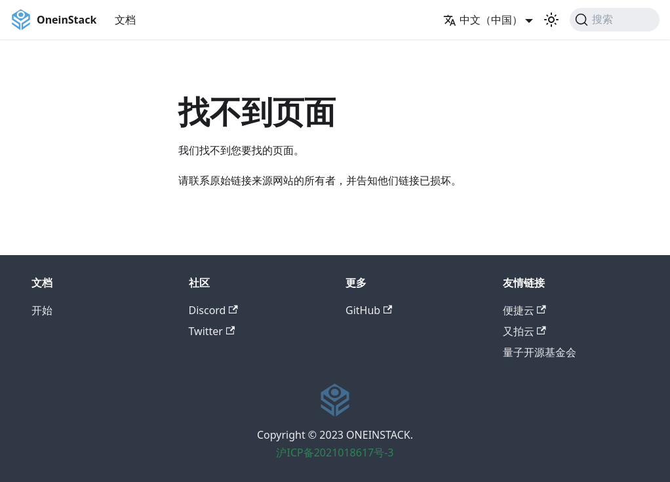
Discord (213, 310)
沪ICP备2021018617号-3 (334, 452)
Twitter (212, 331)
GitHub (368, 310)
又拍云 (524, 331)
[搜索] (615, 19)
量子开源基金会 (539, 352)
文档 (125, 19)
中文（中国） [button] (482, 19)
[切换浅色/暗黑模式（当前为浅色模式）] (551, 19)
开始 (41, 310)
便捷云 (524, 310)
